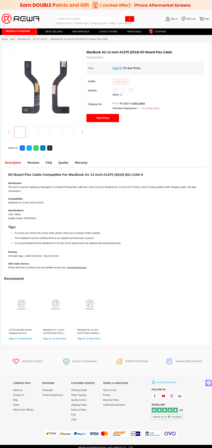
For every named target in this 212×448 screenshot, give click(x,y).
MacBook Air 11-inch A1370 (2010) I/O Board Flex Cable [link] (79, 39)
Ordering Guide (79, 390)
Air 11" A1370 (40, 39)
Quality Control (78, 400)
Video (16, 405)
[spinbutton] (123, 90)
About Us (18, 390)
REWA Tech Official (23, 409)
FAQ (73, 414)
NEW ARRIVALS (80, 31)
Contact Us (18, 395)
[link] (12, 39)
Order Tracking (78, 395)
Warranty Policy (111, 400)
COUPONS (158, 31)
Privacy (106, 395)
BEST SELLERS (54, 31)
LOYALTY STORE (108, 31)
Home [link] (5, 39)
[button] (115, 90)
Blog (15, 400)
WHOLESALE (134, 31)
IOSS (73, 419)
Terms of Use (109, 390)
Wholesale (47, 390)
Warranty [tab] (81, 162)
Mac (12, 39)
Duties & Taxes (78, 409)
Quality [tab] (63, 162)
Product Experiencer (52, 395)
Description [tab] (13, 162)
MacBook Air (24, 39)
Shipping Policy (79, 405)
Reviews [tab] (33, 162)
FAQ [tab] (49, 162)
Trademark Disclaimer (114, 405)
